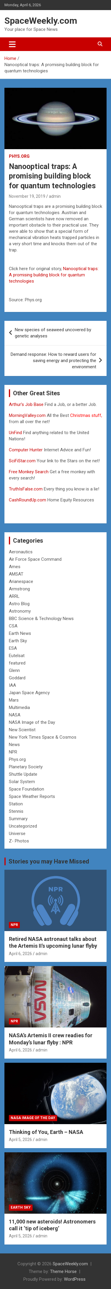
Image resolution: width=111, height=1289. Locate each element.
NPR (13, 752)
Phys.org (19, 156)
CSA (13, 626)
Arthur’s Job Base (27, 404)
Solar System (22, 781)
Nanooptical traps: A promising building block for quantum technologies (54, 275)
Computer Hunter (26, 449)
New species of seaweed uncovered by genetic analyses (53, 333)
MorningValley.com (27, 415)
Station (16, 804)
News (14, 744)
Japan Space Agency (29, 692)
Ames (14, 566)
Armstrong (19, 589)
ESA (13, 648)
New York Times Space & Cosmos (42, 737)
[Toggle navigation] (12, 44)
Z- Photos (19, 841)
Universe (17, 833)
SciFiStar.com (22, 460)
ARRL (14, 596)
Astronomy (20, 611)
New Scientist (22, 729)
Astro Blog (19, 603)
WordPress (75, 1279)
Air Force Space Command (35, 559)
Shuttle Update (23, 774)
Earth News (20, 633)
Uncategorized (23, 826)
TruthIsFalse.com (26, 489)
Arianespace (21, 581)
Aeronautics (21, 552)
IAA (12, 685)
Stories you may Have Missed (49, 861)
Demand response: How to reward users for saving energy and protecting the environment (53, 360)
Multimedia (19, 707)
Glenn (14, 670)
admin (55, 196)
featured (17, 663)
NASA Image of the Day (32, 722)
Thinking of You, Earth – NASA (46, 1132)
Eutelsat (17, 655)
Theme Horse (63, 1271)
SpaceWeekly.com (40, 20)
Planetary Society (26, 766)
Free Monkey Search (29, 471)
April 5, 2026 (20, 1139)
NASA (14, 715)
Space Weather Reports (32, 796)
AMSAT (16, 574)
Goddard (17, 678)
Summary (18, 818)
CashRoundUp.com (27, 500)
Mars (14, 700)
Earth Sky (18, 640)
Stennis (16, 811)
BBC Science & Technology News (41, 618)
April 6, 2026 (20, 953)
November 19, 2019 (27, 196)
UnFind (16, 432)
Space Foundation (26, 789)
